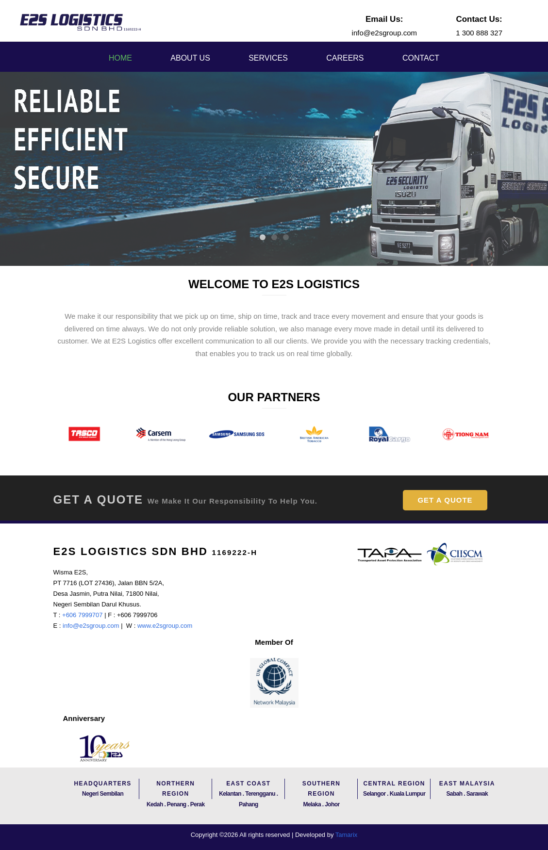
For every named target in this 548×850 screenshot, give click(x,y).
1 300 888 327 (479, 33)
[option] (84, 435)
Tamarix (346, 834)
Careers (345, 58)
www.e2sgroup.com (164, 625)
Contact (420, 58)
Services (268, 58)
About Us (190, 58)
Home (120, 58)
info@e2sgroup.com (384, 33)
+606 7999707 (81, 615)
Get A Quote (444, 500)
